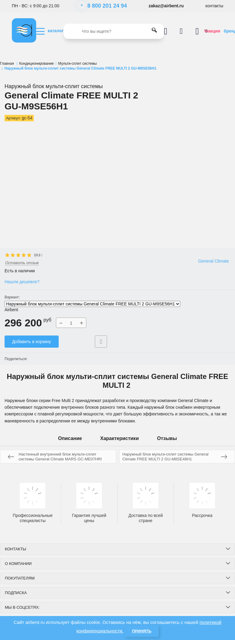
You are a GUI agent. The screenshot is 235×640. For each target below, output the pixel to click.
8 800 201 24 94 (104, 6)
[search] (114, 31)
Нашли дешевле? (22, 281)
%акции (212, 31)
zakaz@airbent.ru (166, 5)
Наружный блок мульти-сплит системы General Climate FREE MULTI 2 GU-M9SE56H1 (92, 304)
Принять (141, 631)
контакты (214, 5)
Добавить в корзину (31, 341)
